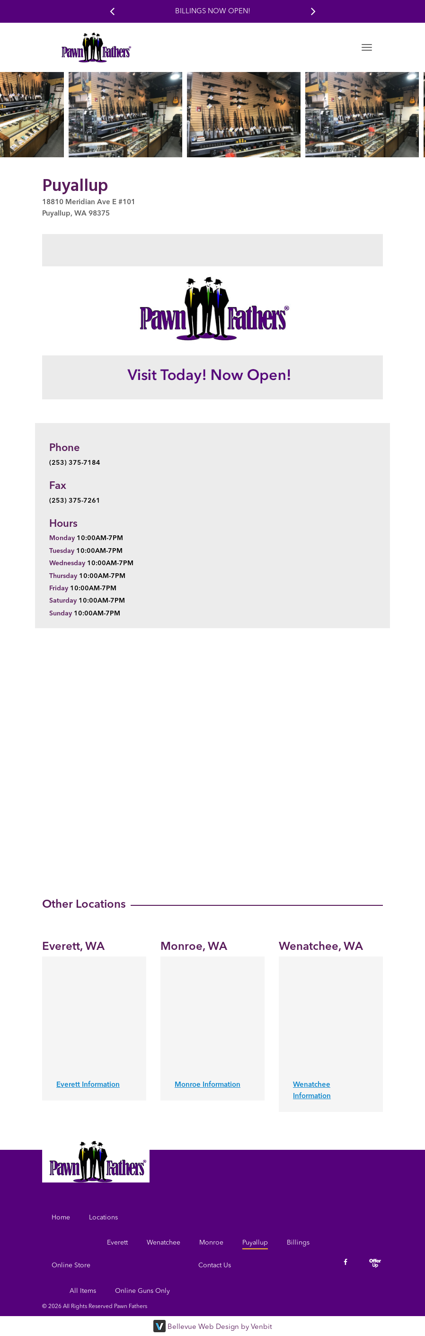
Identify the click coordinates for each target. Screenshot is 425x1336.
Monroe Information (207, 1085)
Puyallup (255, 1242)
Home (61, 1217)
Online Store (71, 1265)
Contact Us (214, 1265)
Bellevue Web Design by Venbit (220, 1327)
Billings (298, 1242)
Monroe (211, 1242)
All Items (83, 1291)
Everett (117, 1242)
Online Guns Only (142, 1291)
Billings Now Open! (212, 11)
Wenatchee (163, 1242)
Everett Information (88, 1085)
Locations (103, 1217)
